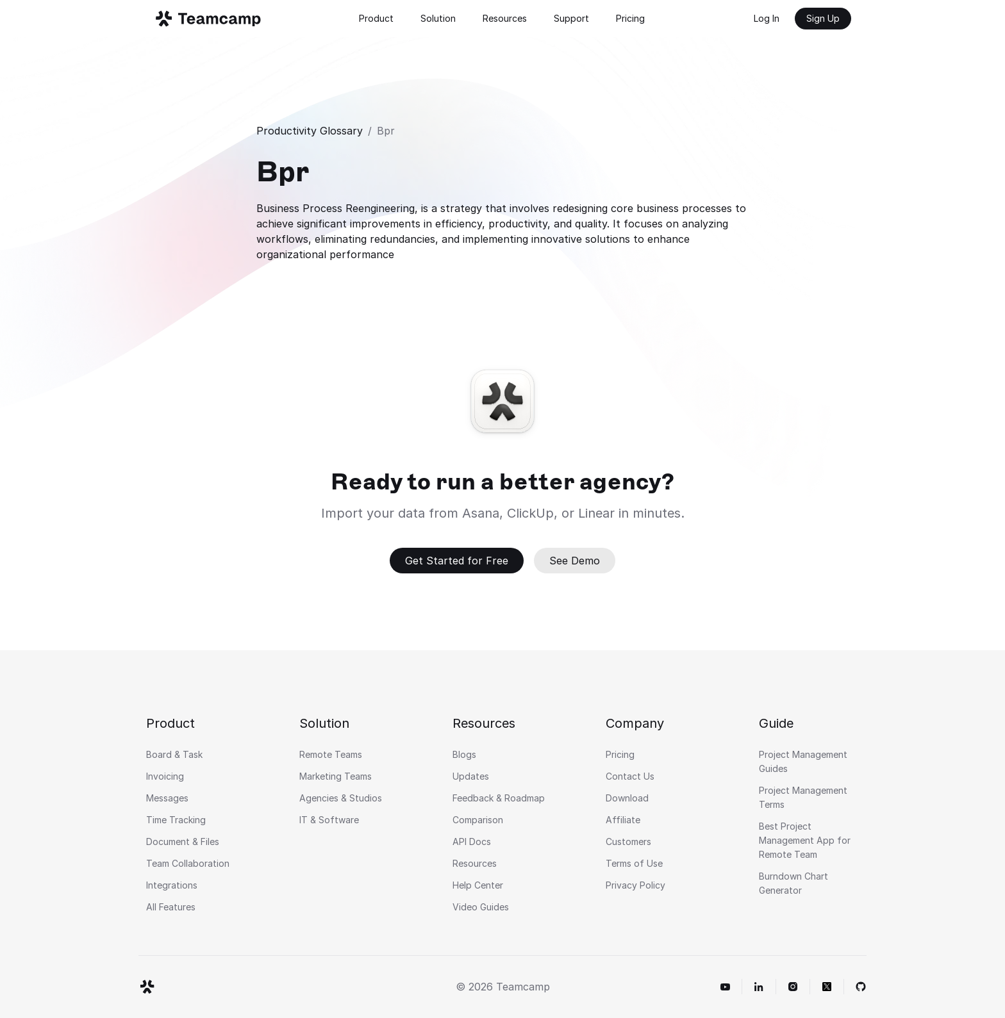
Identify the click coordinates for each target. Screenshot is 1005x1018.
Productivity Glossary (309, 130)
